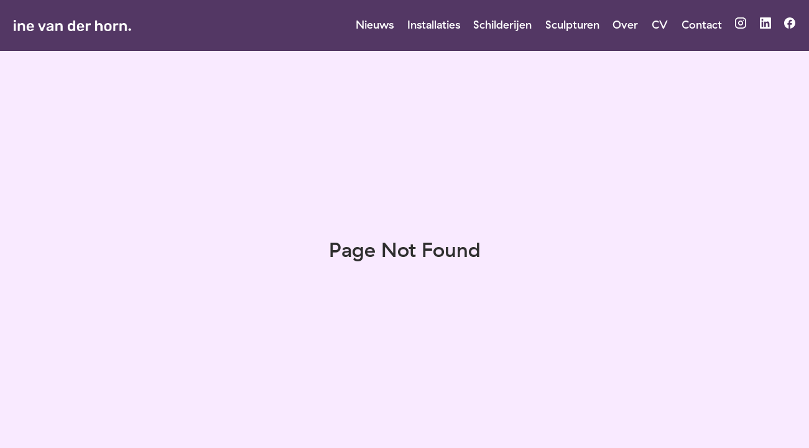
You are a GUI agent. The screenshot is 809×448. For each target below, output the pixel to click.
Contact (702, 24)
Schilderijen (502, 24)
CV (660, 24)
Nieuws (375, 24)
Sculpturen (572, 24)
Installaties (433, 24)
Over (625, 24)
